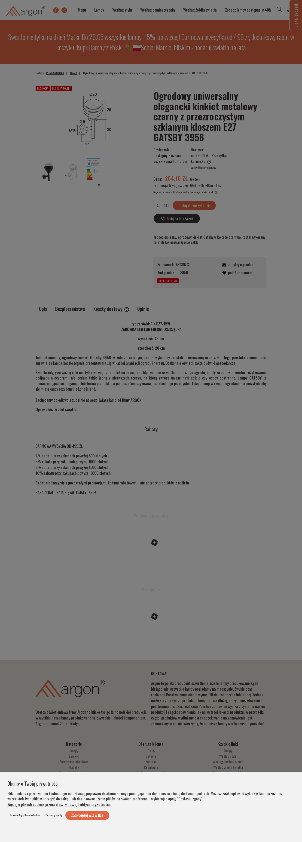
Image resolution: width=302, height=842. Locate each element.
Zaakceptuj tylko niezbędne (25, 815)
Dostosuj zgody (54, 815)
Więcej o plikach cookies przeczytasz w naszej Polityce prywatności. (58, 804)
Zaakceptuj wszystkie (87, 815)
